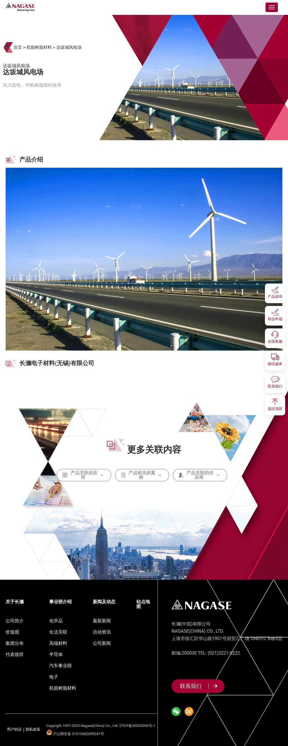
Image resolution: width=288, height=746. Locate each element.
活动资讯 (102, 632)
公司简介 (15, 620)
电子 (53, 677)
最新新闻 (102, 620)
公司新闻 (102, 643)
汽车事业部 (60, 665)
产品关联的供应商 (200, 475)
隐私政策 (33, 729)
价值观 (12, 632)
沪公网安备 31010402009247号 (75, 734)
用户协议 (14, 729)
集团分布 (15, 643)
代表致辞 (15, 654)
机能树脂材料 (39, 47)
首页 (18, 47)
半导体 (56, 654)
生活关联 (58, 632)
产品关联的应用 (84, 475)
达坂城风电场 (69, 47)
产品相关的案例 (142, 475)
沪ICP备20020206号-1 (137, 726)
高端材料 (58, 643)
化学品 (56, 620)
